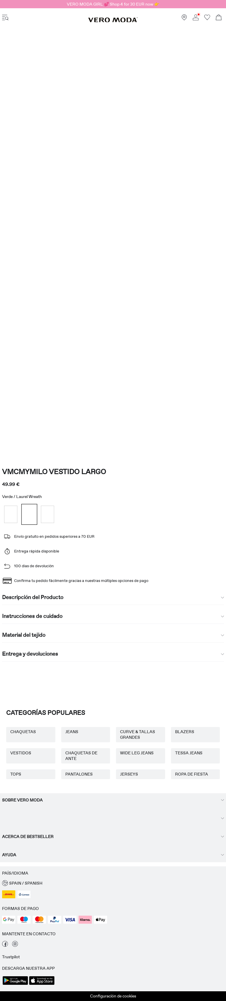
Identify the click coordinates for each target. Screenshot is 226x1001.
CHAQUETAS (23, 731)
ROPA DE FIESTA (191, 774)
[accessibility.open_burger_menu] (5, 18)
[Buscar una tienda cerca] (184, 19)
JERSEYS (129, 774)
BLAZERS (184, 731)
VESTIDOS (20, 753)
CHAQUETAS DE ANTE (81, 756)
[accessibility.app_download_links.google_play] (15, 984)
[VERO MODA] (113, 21)
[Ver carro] (219, 18)
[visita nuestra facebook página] (5, 945)
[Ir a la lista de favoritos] (207, 19)
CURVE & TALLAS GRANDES (137, 734)
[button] (113, 883)
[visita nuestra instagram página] (15, 945)
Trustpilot (11, 956)
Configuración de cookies (113, 996)
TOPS (15, 774)
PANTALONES (79, 774)
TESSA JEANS (188, 753)
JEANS (71, 731)
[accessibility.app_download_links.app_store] (42, 984)
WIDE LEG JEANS (137, 753)
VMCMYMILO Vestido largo (54, 472)
